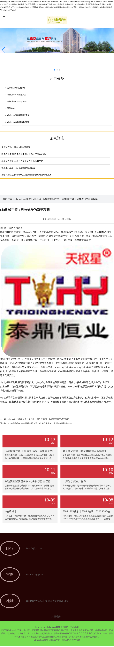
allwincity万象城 (23, 199)
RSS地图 (64, 627)
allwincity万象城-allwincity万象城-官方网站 (76, 367)
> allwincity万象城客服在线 (17, 122)
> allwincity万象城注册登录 (17, 115)
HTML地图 (74, 627)
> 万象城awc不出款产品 (15, 95)
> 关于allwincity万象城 (15, 88)
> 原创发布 (10, 108)
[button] (111, 50)
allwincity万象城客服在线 (46, 199)
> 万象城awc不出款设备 (15, 101)
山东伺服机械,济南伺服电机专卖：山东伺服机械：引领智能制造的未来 (40, 423)
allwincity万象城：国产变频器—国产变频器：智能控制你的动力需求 (38, 419)
